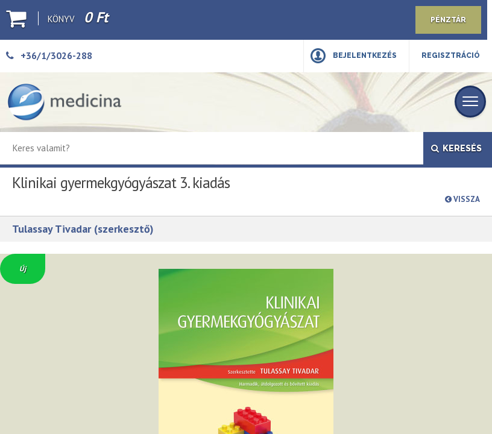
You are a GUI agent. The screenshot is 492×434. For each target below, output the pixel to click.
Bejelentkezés (365, 55)
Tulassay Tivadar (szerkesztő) (83, 229)
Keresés (456, 148)
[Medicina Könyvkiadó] (64, 102)
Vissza (462, 199)
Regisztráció (450, 55)
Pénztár (448, 20)
